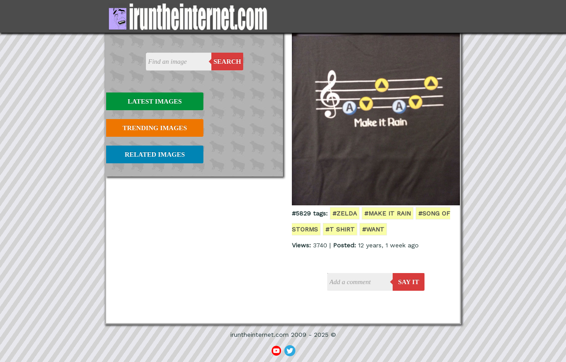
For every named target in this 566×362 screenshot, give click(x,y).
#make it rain (387, 213)
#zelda (345, 213)
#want (373, 229)
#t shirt (340, 229)
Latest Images (155, 101)
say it (408, 281)
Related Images (155, 154)
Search (227, 61)
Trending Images (154, 127)
